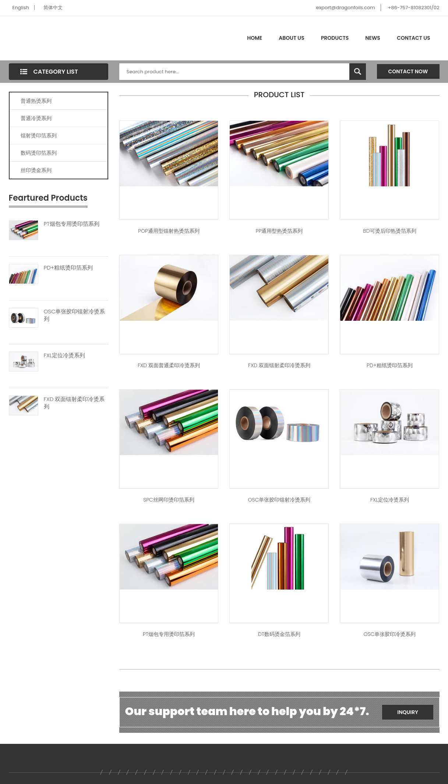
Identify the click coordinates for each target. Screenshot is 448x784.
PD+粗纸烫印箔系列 (68, 267)
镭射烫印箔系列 (39, 135)
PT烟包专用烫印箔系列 (71, 224)
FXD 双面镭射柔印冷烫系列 (74, 402)
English (21, 7)
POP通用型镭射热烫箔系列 (169, 231)
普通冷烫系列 (36, 118)
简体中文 (53, 7)
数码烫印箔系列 (39, 153)
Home (254, 38)
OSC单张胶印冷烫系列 (390, 634)
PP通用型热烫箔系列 (279, 231)
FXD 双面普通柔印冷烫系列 (169, 365)
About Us (291, 38)
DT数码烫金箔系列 (279, 634)
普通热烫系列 (36, 101)
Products (335, 38)
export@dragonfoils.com (345, 7)
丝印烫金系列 (36, 170)
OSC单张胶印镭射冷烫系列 (74, 315)
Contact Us (413, 38)
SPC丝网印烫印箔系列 (168, 499)
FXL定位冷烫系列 (64, 355)
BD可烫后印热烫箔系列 (389, 231)
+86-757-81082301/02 (413, 7)
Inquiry (407, 712)
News (372, 38)
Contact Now (408, 71)
